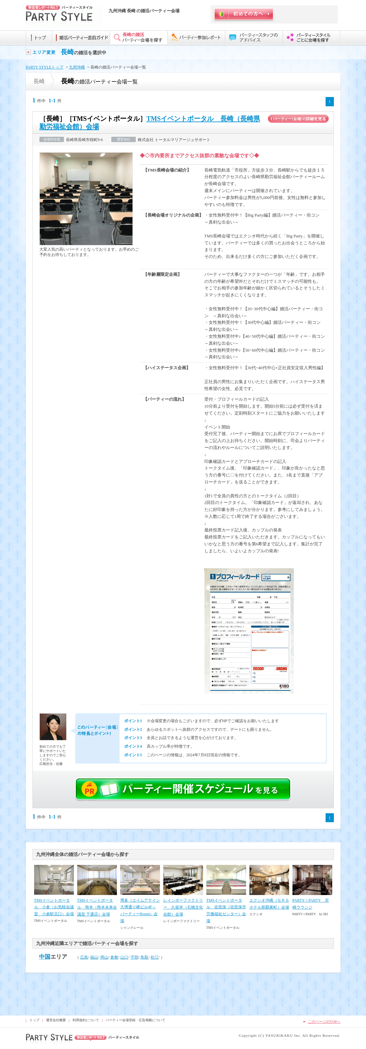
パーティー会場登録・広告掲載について (135, 1020)
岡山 (104, 957)
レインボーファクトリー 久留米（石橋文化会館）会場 (183, 907)
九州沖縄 (77, 67)
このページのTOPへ (324, 1022)
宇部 (134, 957)
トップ (34, 1020)
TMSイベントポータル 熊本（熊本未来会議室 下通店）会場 (97, 907)
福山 (94, 957)
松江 (155, 957)
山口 (124, 957)
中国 (44, 957)
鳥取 (144, 957)
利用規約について (86, 1020)
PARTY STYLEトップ (45, 67)
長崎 (67, 52)
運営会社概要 (56, 1020)
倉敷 (114, 957)
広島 (84, 957)
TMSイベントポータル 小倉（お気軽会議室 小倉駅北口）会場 (54, 907)
